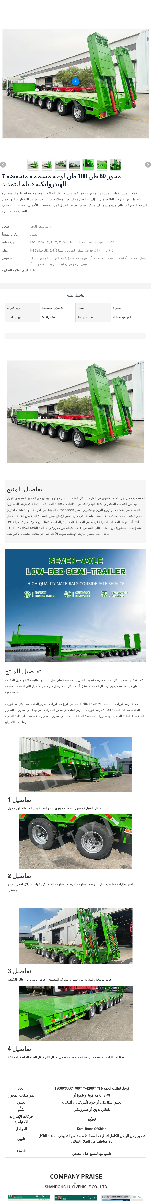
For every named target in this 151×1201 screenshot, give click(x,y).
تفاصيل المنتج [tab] (75, 295)
